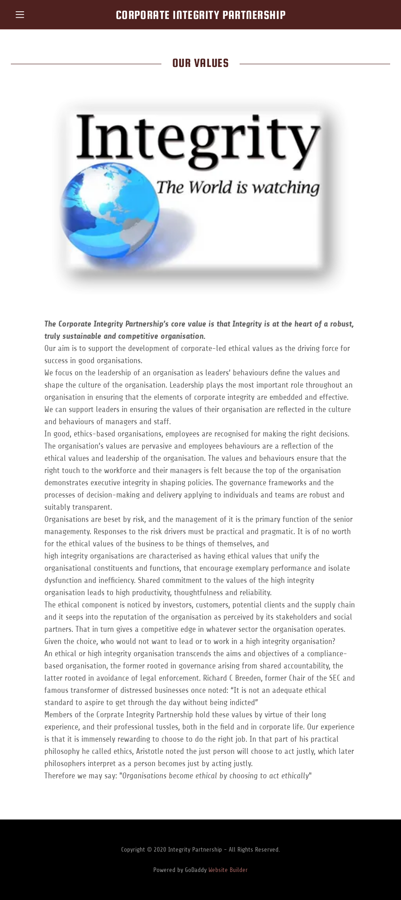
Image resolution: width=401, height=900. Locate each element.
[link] (200, 16)
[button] (39, 14)
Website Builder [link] (228, 870)
